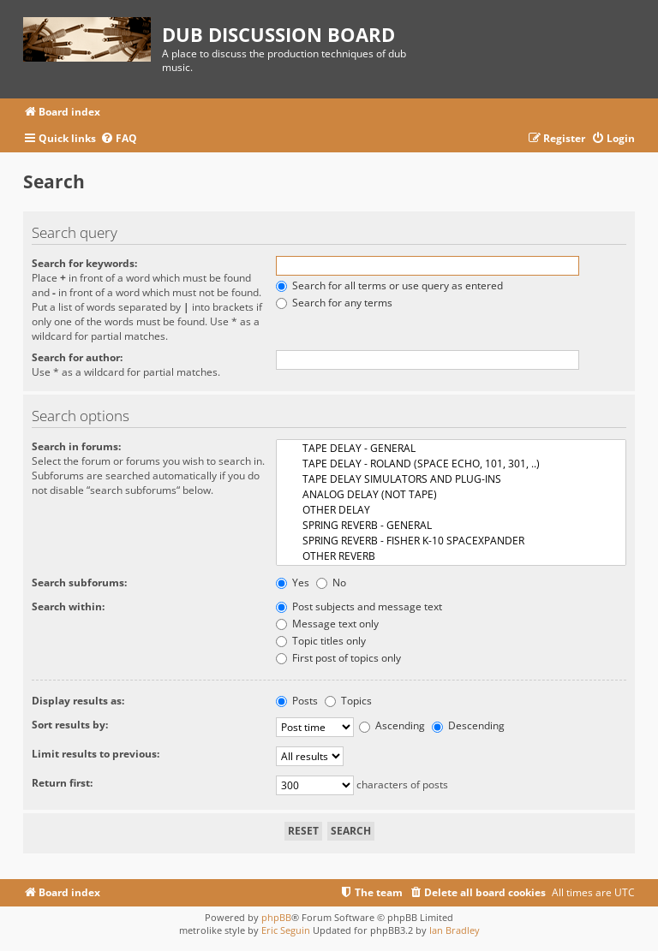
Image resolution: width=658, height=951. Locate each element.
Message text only (327, 623)
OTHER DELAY (451, 510)
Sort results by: (70, 724)
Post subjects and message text (359, 606)
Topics (348, 700)
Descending (468, 725)
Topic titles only (321, 640)
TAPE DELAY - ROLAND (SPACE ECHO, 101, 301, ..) (451, 464)
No (331, 582)
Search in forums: (76, 446)
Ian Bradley (454, 930)
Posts (297, 700)
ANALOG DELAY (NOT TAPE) (451, 494)
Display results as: (78, 700)
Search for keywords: (84, 263)
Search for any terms (334, 302)
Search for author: (77, 357)
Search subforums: (79, 582)
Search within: (68, 606)
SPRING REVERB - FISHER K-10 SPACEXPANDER (451, 541)
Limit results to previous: (95, 753)
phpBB (276, 917)
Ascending (392, 725)
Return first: (62, 783)
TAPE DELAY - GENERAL (451, 448)
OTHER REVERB (451, 556)
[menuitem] (118, 139)
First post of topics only (338, 658)
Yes (292, 582)
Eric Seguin (285, 930)
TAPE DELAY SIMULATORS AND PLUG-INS (451, 479)
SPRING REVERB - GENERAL (451, 525)
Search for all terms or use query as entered (389, 285)
